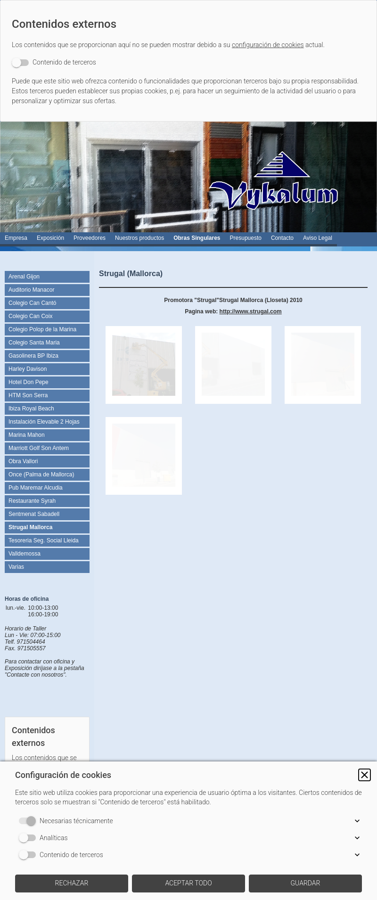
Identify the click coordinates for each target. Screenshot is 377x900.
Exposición (50, 238)
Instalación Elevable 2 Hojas (44, 421)
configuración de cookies (268, 45)
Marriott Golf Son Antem (38, 448)
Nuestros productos (139, 238)
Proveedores (90, 238)
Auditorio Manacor (31, 289)
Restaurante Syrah (32, 501)
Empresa (16, 238)
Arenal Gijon (24, 276)
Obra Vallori (23, 461)
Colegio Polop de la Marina (42, 329)
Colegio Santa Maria (34, 342)
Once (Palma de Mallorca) (41, 474)
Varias (16, 567)
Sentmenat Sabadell (33, 514)
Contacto (282, 238)
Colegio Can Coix (30, 316)
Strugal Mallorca (30, 527)
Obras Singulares (196, 238)
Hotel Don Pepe (28, 382)
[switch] (54, 62)
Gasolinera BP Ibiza (33, 355)
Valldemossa (24, 553)
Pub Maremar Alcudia (35, 487)
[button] (364, 775)
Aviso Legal (317, 238)
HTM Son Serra (28, 395)
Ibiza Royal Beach (31, 408)
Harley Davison (27, 369)
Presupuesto (246, 238)
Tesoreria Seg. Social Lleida (43, 540)
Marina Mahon (26, 435)
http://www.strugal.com (251, 311)
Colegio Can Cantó (32, 303)
